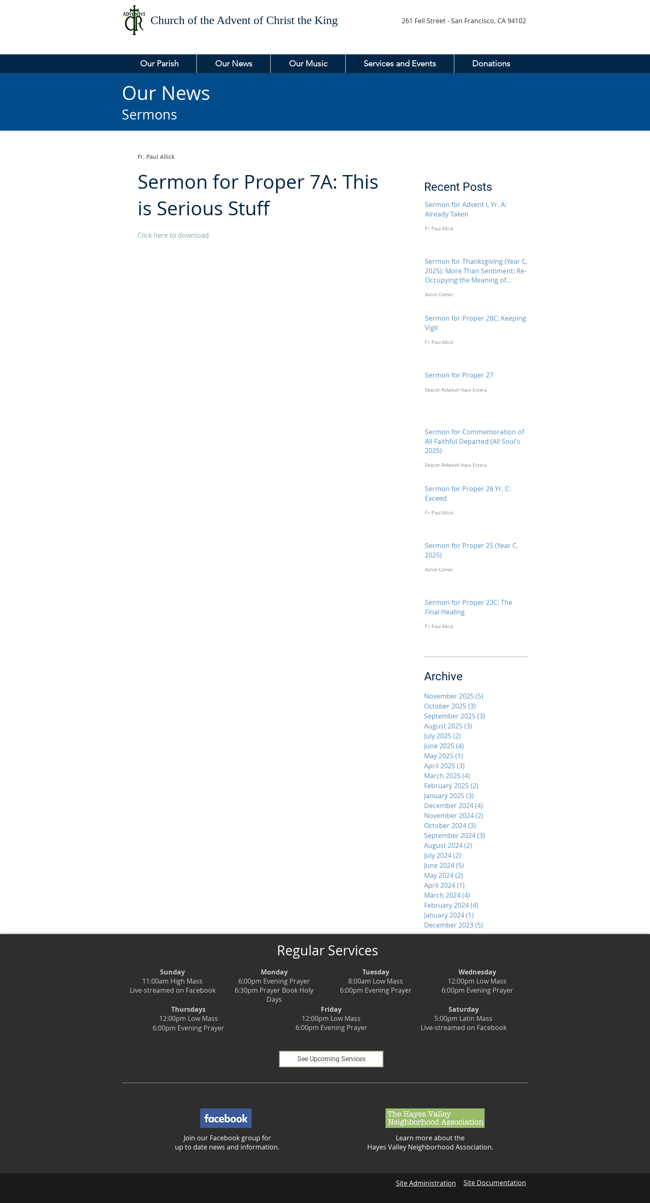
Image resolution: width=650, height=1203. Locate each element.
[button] (159, 63)
